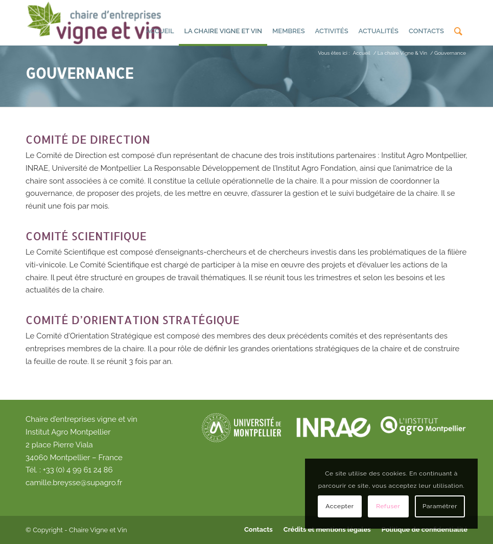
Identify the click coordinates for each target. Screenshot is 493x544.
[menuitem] (160, 23)
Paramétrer (439, 506)
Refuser (388, 506)
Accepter (339, 506)
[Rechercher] (458, 25)
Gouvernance (80, 73)
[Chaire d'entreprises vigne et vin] (96, 22)
